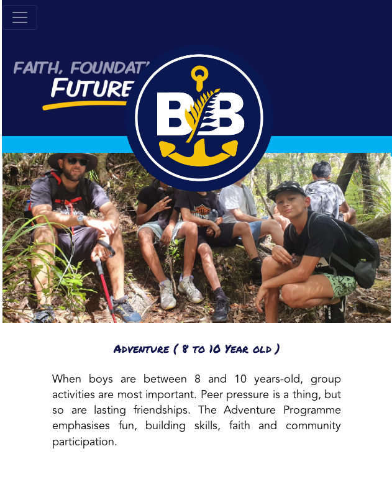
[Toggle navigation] (19, 17)
